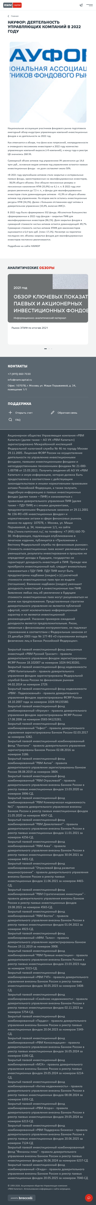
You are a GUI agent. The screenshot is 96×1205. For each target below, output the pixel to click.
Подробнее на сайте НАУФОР (24, 246)
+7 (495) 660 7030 (19, 374)
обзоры (47, 268)
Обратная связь (63, 413)
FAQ (14, 420)
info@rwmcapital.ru (20, 380)
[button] (45, 348)
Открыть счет (20, 413)
